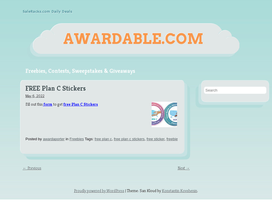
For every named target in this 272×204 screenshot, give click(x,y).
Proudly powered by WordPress (99, 190)
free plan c (103, 139)
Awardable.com (133, 38)
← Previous (32, 168)
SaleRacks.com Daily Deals (47, 11)
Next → (184, 168)
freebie (172, 139)
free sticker (156, 139)
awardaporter (54, 139)
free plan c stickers (129, 139)
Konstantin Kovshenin (179, 190)
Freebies (76, 139)
